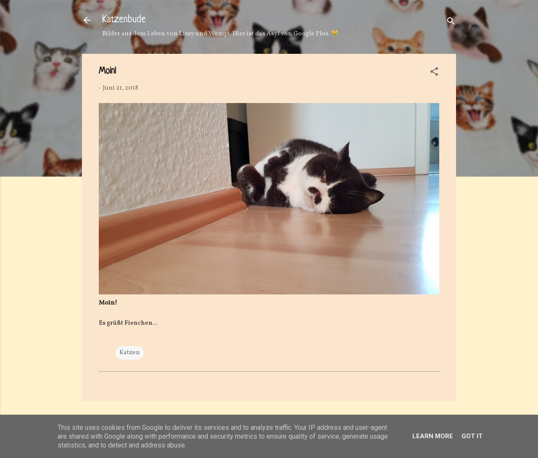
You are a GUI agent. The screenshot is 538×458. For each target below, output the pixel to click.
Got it (472, 436)
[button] (434, 73)
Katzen (129, 352)
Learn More (432, 436)
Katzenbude (124, 20)
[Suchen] (451, 23)
